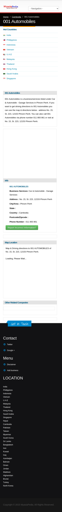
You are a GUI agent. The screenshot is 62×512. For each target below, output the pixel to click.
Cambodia (16, 17)
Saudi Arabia (12, 73)
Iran (4, 448)
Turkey (6, 482)
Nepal (5, 421)
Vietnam (10, 49)
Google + (11, 350)
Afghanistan (8, 475)
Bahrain (6, 462)
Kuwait (6, 452)
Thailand (10, 64)
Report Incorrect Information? (22, 227)
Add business (12, 370)
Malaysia (11, 59)
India (9, 35)
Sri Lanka (7, 441)
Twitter (9, 344)
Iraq (4, 455)
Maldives (6, 472)
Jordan (6, 469)
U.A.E (9, 54)
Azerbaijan (7, 458)
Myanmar (7, 434)
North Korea (8, 486)
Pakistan (6, 428)
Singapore (11, 78)
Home (6, 17)
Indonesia (11, 45)
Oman (5, 465)
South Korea (8, 438)
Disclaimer (11, 364)
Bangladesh (8, 445)
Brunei (6, 479)
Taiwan (6, 431)
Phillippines (12, 40)
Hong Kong (12, 69)
